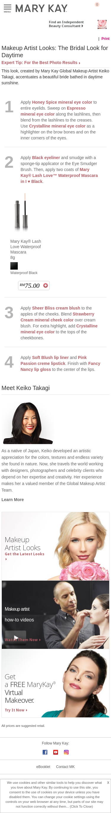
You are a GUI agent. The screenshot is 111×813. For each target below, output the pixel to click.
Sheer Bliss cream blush (56, 308)
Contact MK (65, 767)
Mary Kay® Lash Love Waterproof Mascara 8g (25, 249)
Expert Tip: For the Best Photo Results (39, 62)
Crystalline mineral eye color (57, 126)
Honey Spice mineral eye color (62, 102)
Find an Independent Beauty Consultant (66, 24)
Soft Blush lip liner (50, 357)
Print (106, 39)
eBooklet (43, 767)
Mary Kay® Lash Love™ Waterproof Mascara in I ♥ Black (59, 175)
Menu (7, 7)
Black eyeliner (46, 157)
